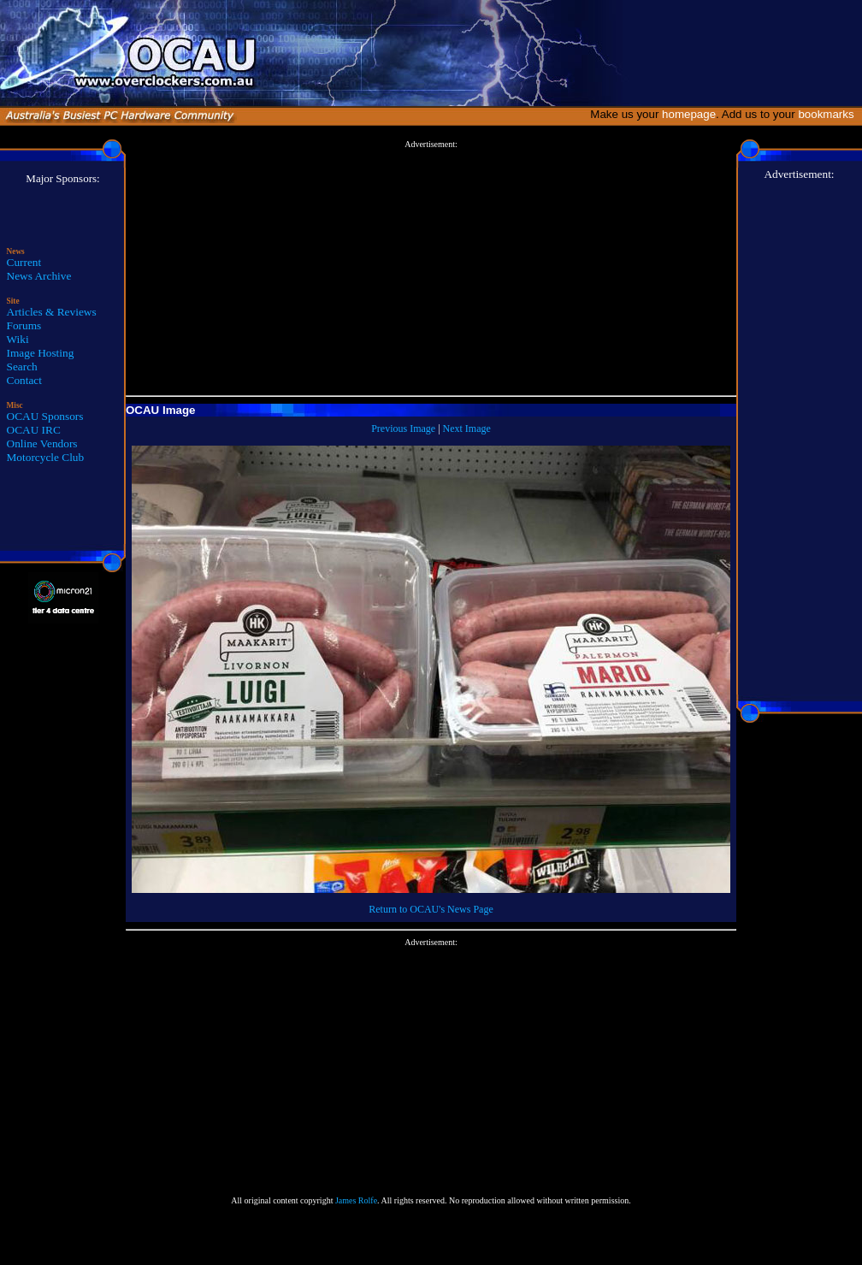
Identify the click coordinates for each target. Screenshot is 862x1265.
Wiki (18, 339)
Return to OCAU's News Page (431, 909)
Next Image (467, 428)
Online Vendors (42, 443)
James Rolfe (356, 1200)
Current (24, 262)
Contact (24, 380)
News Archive (39, 275)
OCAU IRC (34, 429)
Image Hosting (40, 352)
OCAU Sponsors (45, 416)
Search (22, 366)
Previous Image (403, 428)
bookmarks (829, 114)
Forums (24, 325)
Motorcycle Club (46, 457)
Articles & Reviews (52, 311)
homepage (689, 114)
